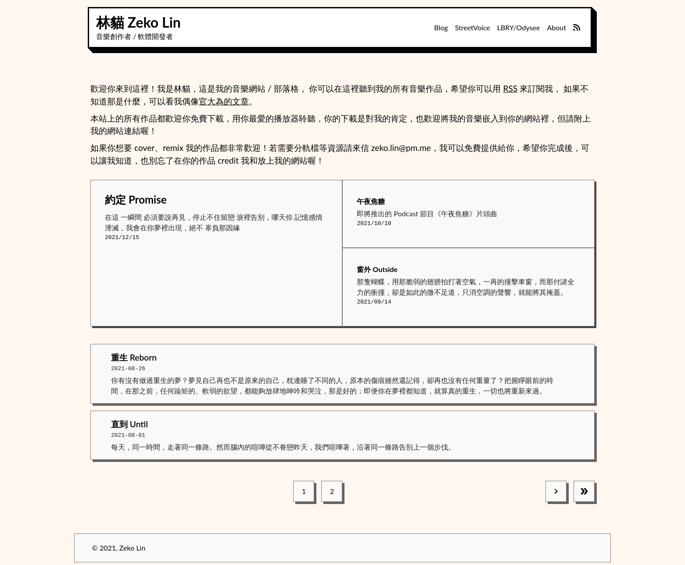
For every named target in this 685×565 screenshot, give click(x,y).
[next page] (556, 489)
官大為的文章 (224, 101)
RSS (510, 88)
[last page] (584, 489)
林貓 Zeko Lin (138, 22)
